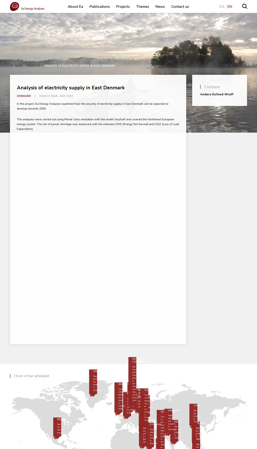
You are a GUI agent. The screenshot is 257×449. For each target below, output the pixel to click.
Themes (142, 6)
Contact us (180, 6)
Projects (123, 6)
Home (18, 66)
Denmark (24, 96)
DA (222, 6)
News (160, 6)
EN (229, 6)
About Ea (75, 6)
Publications (100, 6)
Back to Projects (232, 65)
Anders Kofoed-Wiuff (216, 94)
